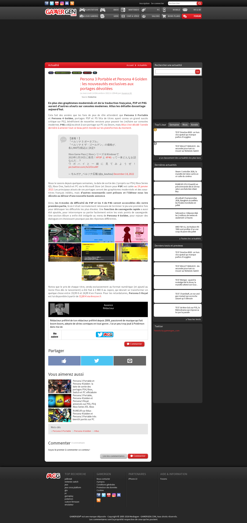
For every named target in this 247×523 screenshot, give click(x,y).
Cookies (100, 490)
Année (194, 124)
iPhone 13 (133, 479)
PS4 (51, 73)
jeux (66, 484)
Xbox (115, 9)
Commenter (136, 343)
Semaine (174, 124)
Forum (197, 16)
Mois (185, 124)
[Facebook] (47, 3)
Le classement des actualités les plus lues (181, 157)
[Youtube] (57, 3)
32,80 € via (84, 296)
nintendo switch (71, 481)
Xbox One (77, 73)
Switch (87, 73)
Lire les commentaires (114, 456)
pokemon (69, 499)
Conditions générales (106, 484)
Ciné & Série (133, 16)
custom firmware (72, 501)
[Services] (72, 3)
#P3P (99, 157)
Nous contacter (103, 479)
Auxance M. (127, 93)
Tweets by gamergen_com (166, 330)
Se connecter (157, 3)
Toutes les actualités (191, 238)
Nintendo (134, 9)
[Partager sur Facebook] (64, 361)
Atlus (123, 124)
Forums (163, 479)
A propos (100, 481)
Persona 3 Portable (62, 431)
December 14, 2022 (124, 173)
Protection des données (107, 487)
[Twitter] (52, 3)
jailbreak (68, 479)
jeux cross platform (73, 487)
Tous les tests (194, 319)
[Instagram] (62, 3)
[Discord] (67, 3)
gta (66, 490)
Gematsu (92, 97)
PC (158, 9)
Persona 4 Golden (82, 431)
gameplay (69, 496)
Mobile (176, 9)
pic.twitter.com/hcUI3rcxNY (83, 166)
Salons (156, 16)
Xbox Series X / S (63, 73)
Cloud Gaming (90, 16)
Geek (116, 16)
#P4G (108, 157)
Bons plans (174, 16)
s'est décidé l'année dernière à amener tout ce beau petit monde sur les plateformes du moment (98, 126)
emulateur (69, 504)
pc (66, 493)
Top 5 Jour (160, 124)
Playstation (91, 9)
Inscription (145, 3)
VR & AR (197, 9)
